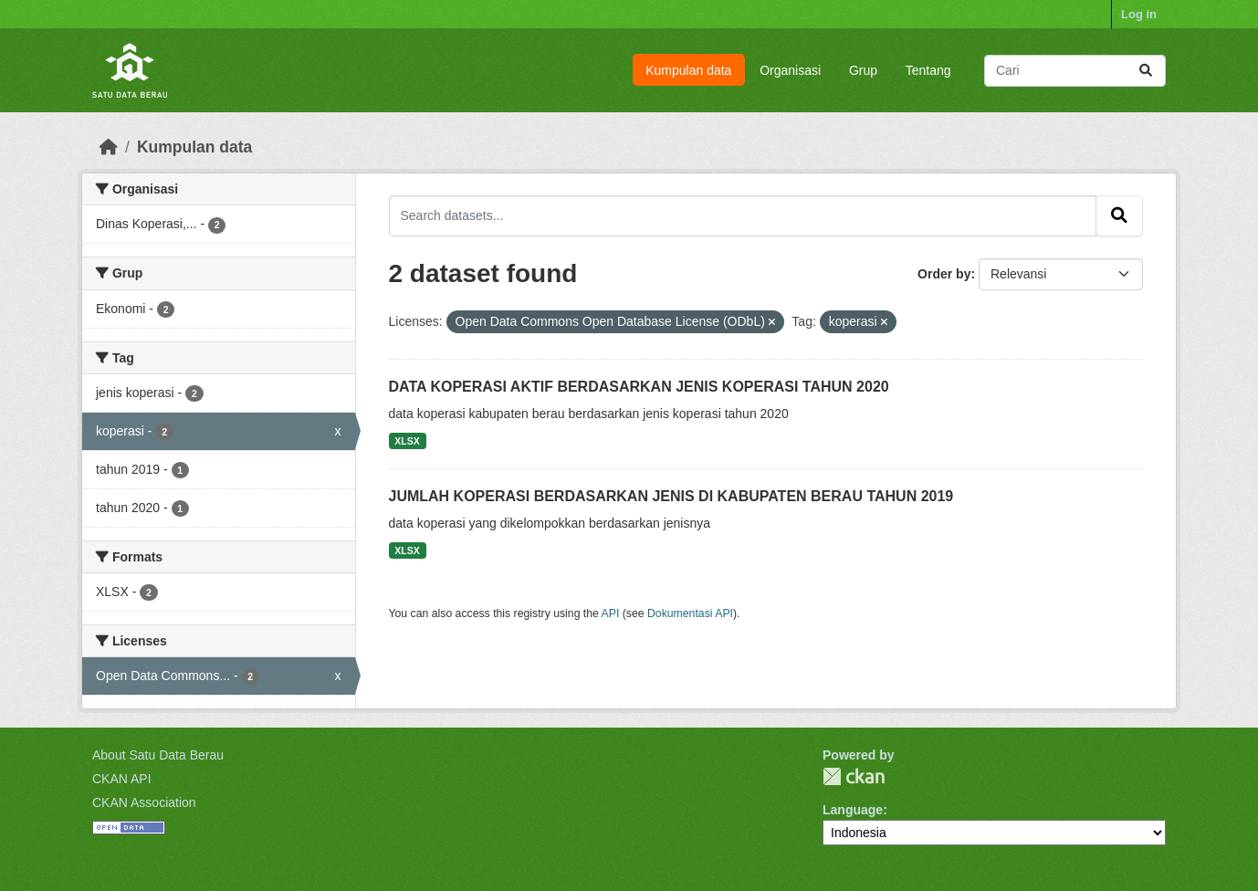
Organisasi (790, 70)
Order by (943, 274)
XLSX (406, 440)
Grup (863, 70)
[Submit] (1145, 71)
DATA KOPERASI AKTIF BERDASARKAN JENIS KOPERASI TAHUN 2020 (639, 386)
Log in (1139, 14)
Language (853, 809)
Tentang (928, 70)
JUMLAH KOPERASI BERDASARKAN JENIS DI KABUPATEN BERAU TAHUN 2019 (671, 496)
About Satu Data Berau (158, 755)
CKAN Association (144, 802)
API (611, 613)
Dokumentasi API (690, 613)
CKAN (854, 776)
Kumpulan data (688, 70)
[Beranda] (109, 147)
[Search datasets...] (1075, 71)
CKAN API (122, 778)
